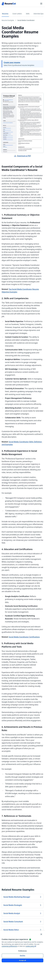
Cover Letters (17, 14)
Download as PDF (22, 156)
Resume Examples (8, 20)
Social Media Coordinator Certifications (24, 637)
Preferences (22, 951)
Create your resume (12, 62)
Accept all (22, 960)
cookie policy (31, 946)
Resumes (5, 14)
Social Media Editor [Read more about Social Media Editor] (22, 930)
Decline (22, 956)
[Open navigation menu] (41, 3)
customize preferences (9, 946)
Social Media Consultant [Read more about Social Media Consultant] (22, 921)
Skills (28, 14)
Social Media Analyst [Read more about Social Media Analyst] (22, 913)
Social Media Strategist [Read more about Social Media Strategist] (22, 905)
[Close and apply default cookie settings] (41, 934)
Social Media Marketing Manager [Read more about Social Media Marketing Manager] (22, 897)
